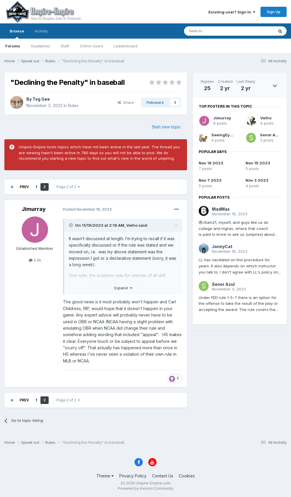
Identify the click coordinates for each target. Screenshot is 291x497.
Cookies (187, 475)
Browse (17, 34)
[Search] (214, 31)
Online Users (91, 46)
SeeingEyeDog (225, 135)
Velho (131, 225)
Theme (105, 475)
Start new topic (166, 126)
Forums (12, 46)
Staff (65, 46)
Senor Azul (270, 135)
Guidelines (40, 46)
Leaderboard (125, 46)
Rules (73, 105)
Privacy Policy (133, 475)
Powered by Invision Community (145, 488)
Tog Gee (41, 99)
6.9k (35, 260)
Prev (24, 187)
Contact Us (162, 475)
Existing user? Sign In (231, 12)
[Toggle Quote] (71, 225)
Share (126, 102)
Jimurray (34, 209)
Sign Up (273, 11)
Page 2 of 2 (68, 187)
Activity (41, 31)
